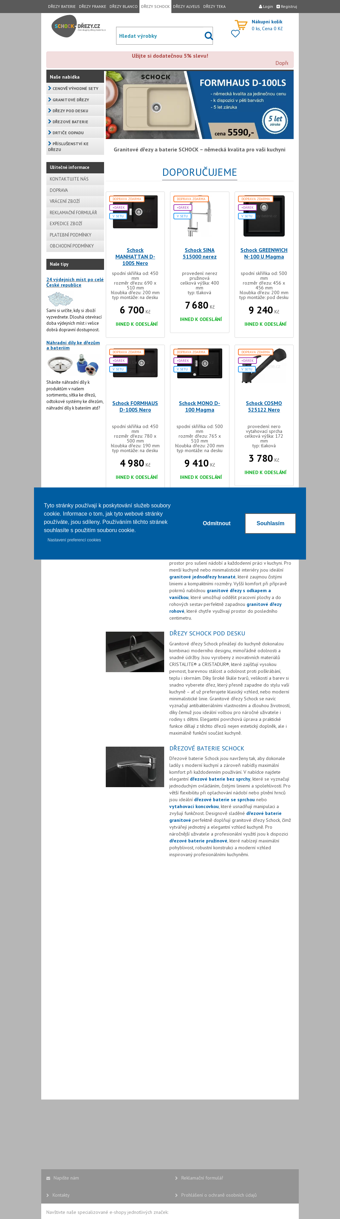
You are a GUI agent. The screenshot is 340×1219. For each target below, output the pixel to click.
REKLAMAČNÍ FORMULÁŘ (73, 213)
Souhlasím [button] (270, 523)
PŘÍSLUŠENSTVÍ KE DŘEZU (68, 146)
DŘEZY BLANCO (124, 6)
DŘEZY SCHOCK (155, 6)
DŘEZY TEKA (214, 6)
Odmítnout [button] (216, 523)
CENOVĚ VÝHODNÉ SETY (73, 88)
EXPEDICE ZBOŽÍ (66, 224)
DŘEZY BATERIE (62, 6)
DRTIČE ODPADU (66, 132)
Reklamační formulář (199, 1178)
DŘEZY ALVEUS (186, 6)
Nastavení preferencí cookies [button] (74, 540)
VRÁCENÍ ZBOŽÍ (65, 201)
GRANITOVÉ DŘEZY (68, 99)
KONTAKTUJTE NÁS (69, 179)
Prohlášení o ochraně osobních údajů (216, 1195)
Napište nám (62, 1178)
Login (266, 6)
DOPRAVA (59, 190)
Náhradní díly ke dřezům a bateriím (73, 345)
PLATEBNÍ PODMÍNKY (70, 235)
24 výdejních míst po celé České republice (75, 282)
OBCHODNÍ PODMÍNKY (72, 246)
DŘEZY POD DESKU (68, 110)
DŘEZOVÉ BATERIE (68, 121)
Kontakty (58, 1195)
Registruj (286, 6)
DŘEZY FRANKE (92, 6)
